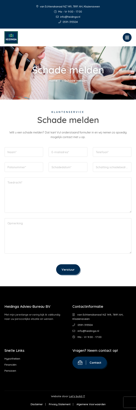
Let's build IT (77, 396)
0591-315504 (68, 22)
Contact (89, 362)
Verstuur (68, 269)
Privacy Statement (59, 404)
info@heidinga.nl (68, 16)
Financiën (10, 364)
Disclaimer (37, 404)
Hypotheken (12, 358)
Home (53, 80)
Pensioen (10, 370)
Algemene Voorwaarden (91, 404)
